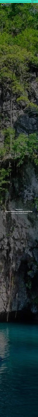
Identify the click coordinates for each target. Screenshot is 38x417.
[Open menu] (36, 5)
